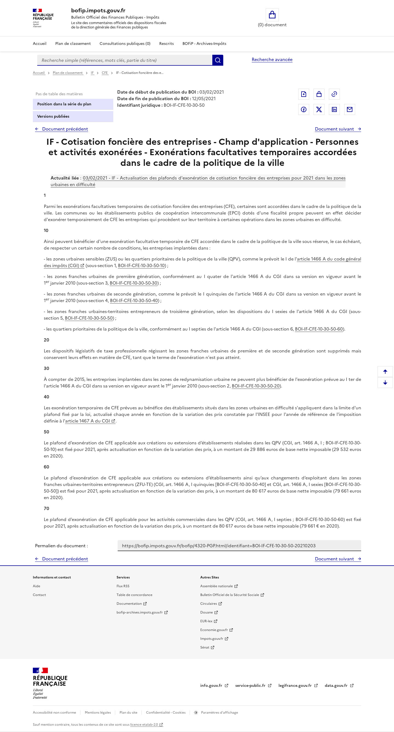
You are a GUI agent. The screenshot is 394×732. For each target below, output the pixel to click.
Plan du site (129, 712)
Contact (39, 594)
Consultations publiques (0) (125, 44)
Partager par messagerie (349, 109)
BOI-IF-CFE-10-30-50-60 (319, 329)
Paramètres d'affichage (219, 712)
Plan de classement (68, 72)
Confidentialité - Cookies (166, 712)
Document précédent (64, 129)
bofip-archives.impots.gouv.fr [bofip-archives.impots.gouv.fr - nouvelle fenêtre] (140, 612)
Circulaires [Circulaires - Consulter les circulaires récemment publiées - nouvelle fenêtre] (208, 603)
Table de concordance (134, 594)
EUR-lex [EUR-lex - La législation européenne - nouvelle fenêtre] (206, 621)
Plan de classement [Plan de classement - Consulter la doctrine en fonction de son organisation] (73, 44)
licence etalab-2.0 (144, 724)
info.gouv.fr (211, 685)
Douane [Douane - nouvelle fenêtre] (206, 612)
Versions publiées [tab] (53, 116)
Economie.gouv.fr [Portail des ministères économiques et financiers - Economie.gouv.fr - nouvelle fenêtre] (214, 629)
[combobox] (124, 60)
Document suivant (335, 129)
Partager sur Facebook (303, 109)
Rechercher (217, 60)
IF (92, 72)
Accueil (40, 44)
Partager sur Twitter (319, 109)
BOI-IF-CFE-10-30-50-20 (256, 386)
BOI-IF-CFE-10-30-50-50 (89, 318)
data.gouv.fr (337, 685)
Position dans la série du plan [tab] (64, 104)
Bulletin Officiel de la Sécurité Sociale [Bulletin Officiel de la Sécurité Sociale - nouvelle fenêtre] (229, 594)
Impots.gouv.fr (211, 638)
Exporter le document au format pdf (303, 94)
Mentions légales (98, 712)
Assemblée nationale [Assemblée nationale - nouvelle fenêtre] (216, 586)
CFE (105, 72)
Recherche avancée (272, 59)
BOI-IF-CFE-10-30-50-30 (133, 283)
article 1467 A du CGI (87, 421)
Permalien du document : (61, 545)
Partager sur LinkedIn (334, 109)
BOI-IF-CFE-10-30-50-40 (134, 300)
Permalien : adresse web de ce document (334, 94)
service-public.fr (250, 685)
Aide (36, 586)
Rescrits (166, 44)
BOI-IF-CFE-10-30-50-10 (141, 265)
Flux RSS (123, 586)
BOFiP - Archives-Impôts (204, 44)
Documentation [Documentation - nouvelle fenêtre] (129, 603)
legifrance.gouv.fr (296, 685)
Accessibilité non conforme (55, 712)
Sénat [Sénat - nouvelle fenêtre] (204, 647)
